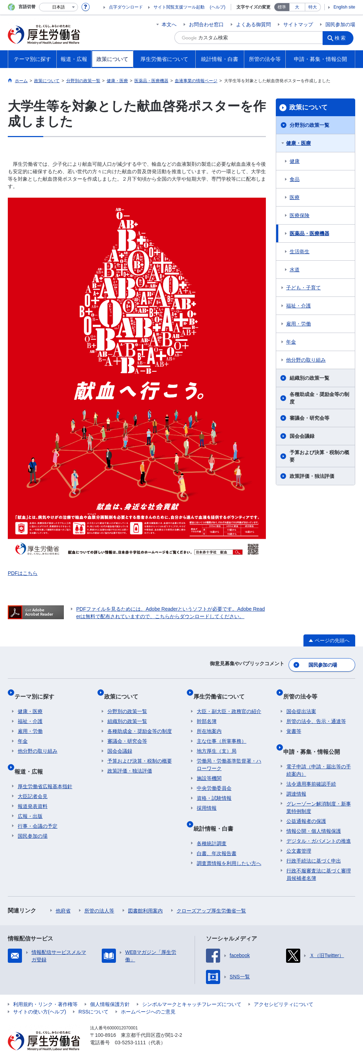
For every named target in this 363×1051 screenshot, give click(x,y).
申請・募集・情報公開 (314, 738)
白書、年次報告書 (216, 837)
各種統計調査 (212, 827)
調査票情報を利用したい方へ (229, 847)
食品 (295, 179)
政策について (308, 107)
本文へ (169, 24)
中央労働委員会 (214, 779)
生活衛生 (299, 251)
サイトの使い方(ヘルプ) (39, 995)
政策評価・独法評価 (312, 476)
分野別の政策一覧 (309, 125)
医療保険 (299, 215)
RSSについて (93, 995)
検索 (342, 37)
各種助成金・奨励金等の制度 (319, 398)
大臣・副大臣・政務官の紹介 (229, 702)
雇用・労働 (298, 324)
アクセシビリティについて (283, 988)
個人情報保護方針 (110, 988)
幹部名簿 (207, 712)
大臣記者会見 (33, 780)
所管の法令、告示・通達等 (316, 712)
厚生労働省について (222, 690)
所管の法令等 (303, 690)
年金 (291, 342)
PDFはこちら (23, 573)
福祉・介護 (298, 306)
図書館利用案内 (145, 894)
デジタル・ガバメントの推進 (318, 824)
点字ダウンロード (126, 7)
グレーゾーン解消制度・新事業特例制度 (318, 791)
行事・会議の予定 (37, 810)
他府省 (63, 894)
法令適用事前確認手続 (311, 767)
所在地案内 (209, 722)
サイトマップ (298, 24)
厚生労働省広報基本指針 (45, 770)
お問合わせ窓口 (206, 24)
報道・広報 (32, 758)
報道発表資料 (33, 790)
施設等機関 (209, 769)
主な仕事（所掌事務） (221, 732)
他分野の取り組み (306, 360)
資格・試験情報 (214, 789)
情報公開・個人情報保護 (313, 815)
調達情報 (296, 777)
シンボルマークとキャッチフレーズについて (191, 988)
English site (344, 7)
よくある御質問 (253, 24)
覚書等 (293, 722)
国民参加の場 (340, 24)
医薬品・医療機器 (309, 233)
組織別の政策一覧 (309, 378)
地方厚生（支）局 (216, 742)
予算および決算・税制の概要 (319, 456)
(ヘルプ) (217, 7)
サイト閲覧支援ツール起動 (179, 7)
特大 (312, 7)
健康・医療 (298, 143)
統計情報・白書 (216, 815)
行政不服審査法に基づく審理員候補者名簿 (318, 858)
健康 (295, 161)
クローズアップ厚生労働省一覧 (211, 894)
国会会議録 (302, 436)
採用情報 (207, 799)
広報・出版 (30, 800)
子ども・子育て (303, 287)
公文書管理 (298, 834)
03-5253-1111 (130, 1026)
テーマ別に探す (37, 690)
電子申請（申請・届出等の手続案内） (318, 754)
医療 (295, 197)
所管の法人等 (99, 894)
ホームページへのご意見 (148, 995)
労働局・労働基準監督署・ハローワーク (229, 755)
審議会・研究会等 (309, 418)
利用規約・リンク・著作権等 (45, 988)
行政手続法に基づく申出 (313, 844)
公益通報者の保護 (306, 805)
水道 (295, 269)
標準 (282, 7)
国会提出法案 (301, 702)
